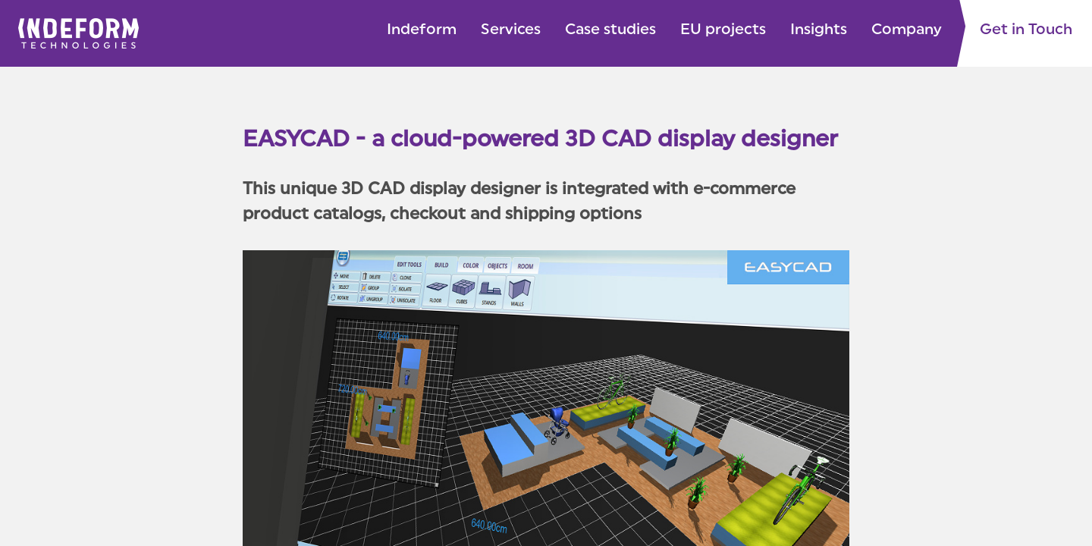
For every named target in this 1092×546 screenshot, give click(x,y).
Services (511, 30)
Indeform (422, 30)
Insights (818, 30)
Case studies (610, 30)
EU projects (723, 30)
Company (906, 30)
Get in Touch (1026, 30)
